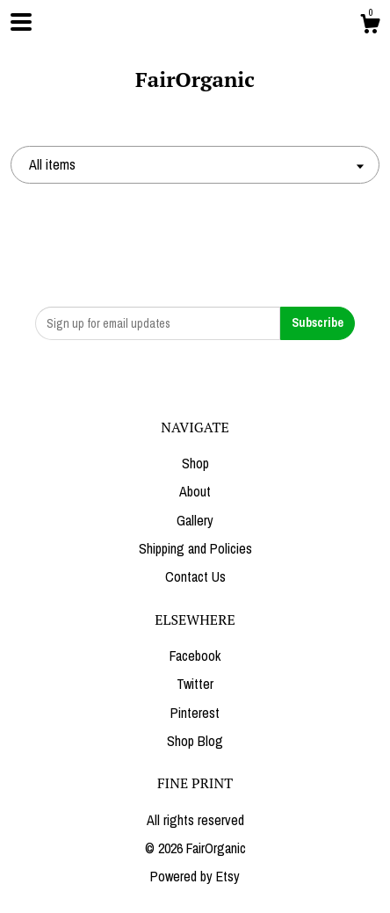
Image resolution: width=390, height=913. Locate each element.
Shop (195, 463)
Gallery (195, 520)
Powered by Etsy (195, 876)
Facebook (195, 655)
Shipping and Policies (195, 548)
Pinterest (195, 712)
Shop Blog (195, 740)
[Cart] (369, 26)
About (195, 491)
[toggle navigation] (21, 22)
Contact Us (195, 576)
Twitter (195, 683)
